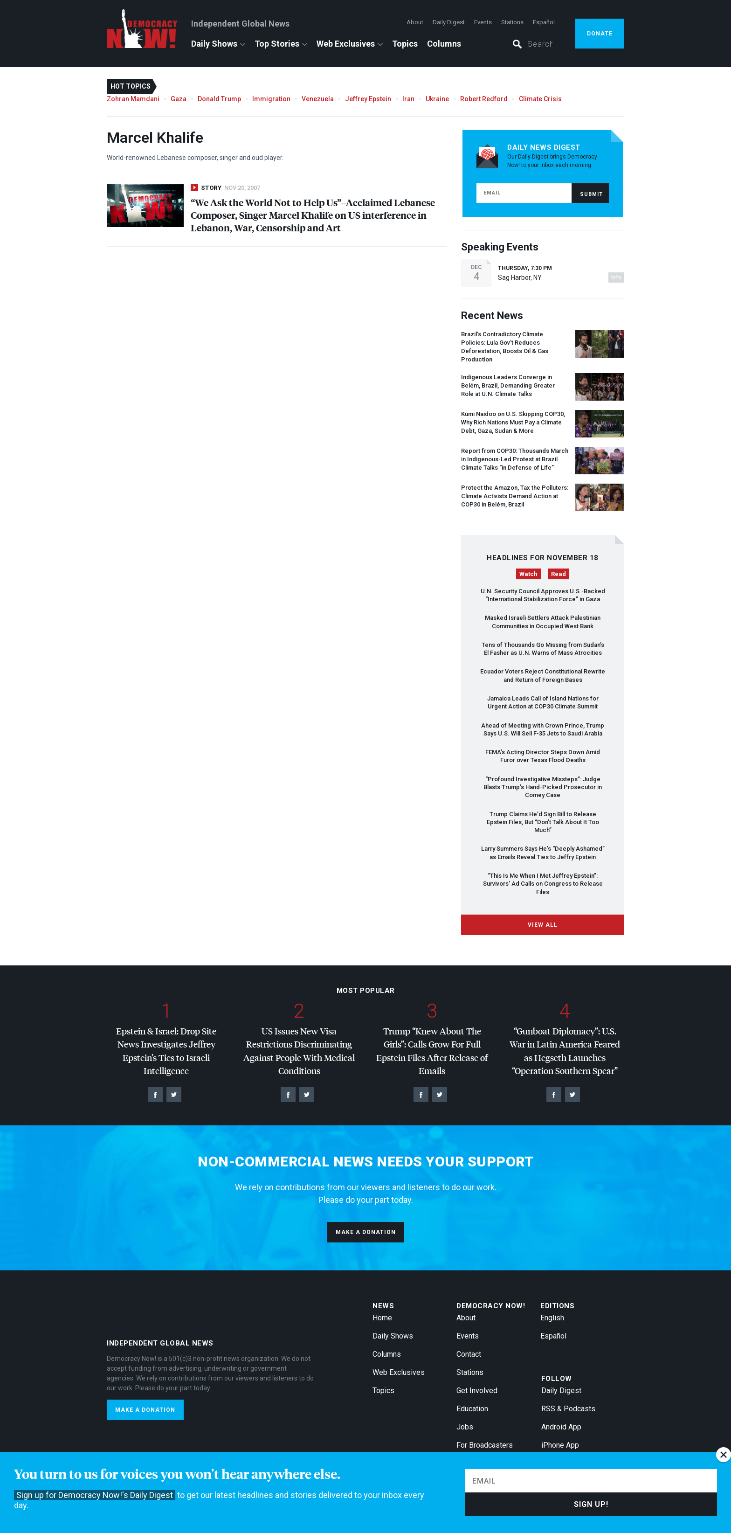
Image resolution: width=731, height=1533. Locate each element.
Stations (512, 22)
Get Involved (476, 1390)
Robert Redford (484, 99)
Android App (561, 1426)
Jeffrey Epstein (368, 99)
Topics (405, 44)
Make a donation (366, 1232)
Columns (444, 44)
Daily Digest (449, 22)
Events (483, 22)
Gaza (178, 99)
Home (382, 1317)
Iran (408, 99)
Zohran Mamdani (133, 99)
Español (544, 22)
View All (543, 925)
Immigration (271, 99)
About (415, 22)
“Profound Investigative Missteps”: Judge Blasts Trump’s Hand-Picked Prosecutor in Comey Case (542, 787)
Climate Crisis (540, 99)
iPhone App (560, 1445)
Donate (600, 33)
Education (472, 1408)
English (552, 1317)
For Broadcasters (484, 1445)
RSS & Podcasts (568, 1408)
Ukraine (437, 99)
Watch (528, 573)
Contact (468, 1354)
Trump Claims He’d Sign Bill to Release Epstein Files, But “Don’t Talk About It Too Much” (543, 822)
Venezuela (318, 99)
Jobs (464, 1426)
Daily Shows (214, 44)
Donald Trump (219, 99)
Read (558, 573)
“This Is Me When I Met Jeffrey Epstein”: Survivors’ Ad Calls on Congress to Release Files (543, 883)
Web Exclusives (346, 44)
